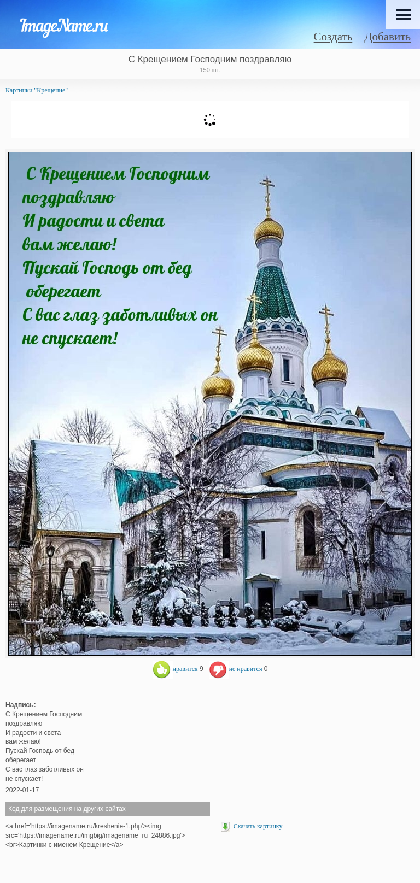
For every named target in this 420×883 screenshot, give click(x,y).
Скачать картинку (258, 826)
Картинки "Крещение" (36, 90)
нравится (175, 669)
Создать (333, 36)
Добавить (387, 36)
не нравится (235, 669)
